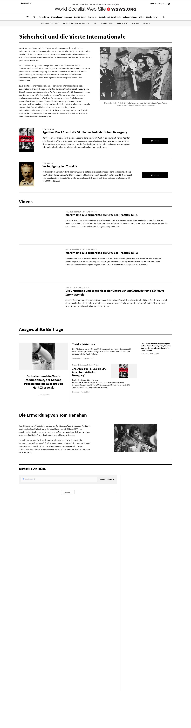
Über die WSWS (122, 23)
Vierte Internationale (50, 23)
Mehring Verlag (107, 23)
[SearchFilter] (59, 479)
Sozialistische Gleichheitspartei (76, 23)
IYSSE (95, 23)
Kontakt (153, 4)
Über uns (162, 4)
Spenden (146, 23)
